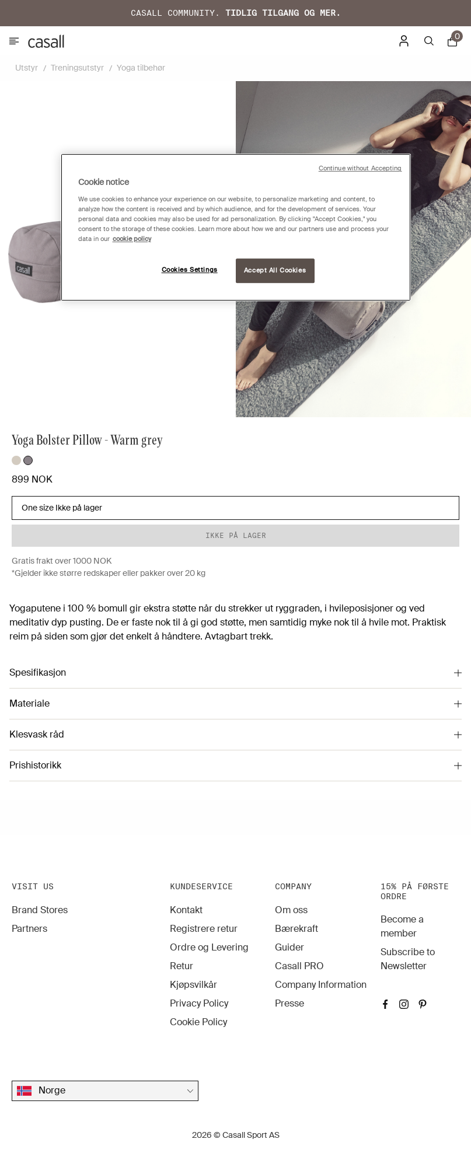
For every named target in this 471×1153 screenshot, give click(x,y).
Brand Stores (40, 910)
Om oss (291, 910)
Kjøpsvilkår (193, 985)
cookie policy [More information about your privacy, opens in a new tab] (132, 239)
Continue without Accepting (360, 169)
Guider (289, 947)
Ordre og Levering (209, 947)
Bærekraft (296, 929)
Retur (181, 966)
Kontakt (186, 910)
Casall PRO (299, 966)
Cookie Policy (198, 1022)
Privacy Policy (199, 1003)
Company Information (321, 985)
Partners (29, 929)
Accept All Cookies (275, 270)
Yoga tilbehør (141, 67)
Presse (289, 1003)
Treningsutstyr (77, 67)
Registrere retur (204, 929)
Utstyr (26, 67)
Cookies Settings (190, 269)
